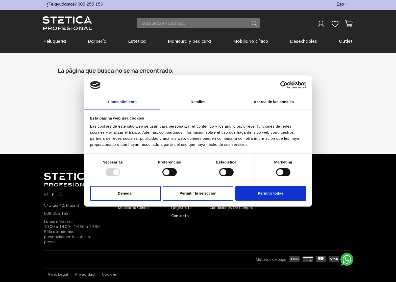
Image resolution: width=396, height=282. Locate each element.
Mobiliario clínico (134, 207)
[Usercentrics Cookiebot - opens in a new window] (284, 85)
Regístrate (181, 207)
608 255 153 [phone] (90, 4)
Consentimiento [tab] (122, 102)
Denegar (125, 193)
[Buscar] (198, 23)
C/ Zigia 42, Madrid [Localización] (61, 205)
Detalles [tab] (198, 102)
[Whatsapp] (60, 194)
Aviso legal (58, 274)
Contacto (180, 215)
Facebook (53, 194)
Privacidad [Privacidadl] (85, 274)
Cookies (109, 274)
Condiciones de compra (231, 207)
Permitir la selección (198, 193)
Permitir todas (270, 193)
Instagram (46, 194)
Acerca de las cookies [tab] (274, 102)
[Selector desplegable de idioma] (342, 4)
